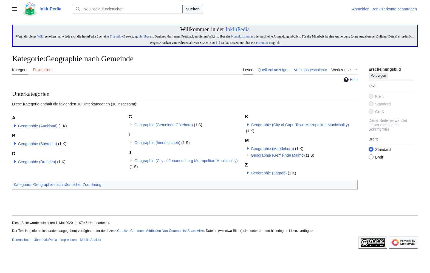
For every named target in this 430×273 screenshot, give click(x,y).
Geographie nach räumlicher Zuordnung (67, 184)
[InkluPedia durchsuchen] (128, 9)
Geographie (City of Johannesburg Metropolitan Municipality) (186, 161)
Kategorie (22, 184)
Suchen (193, 9)
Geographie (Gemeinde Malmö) (278, 155)
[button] (15, 126)
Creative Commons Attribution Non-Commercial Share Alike (160, 231)
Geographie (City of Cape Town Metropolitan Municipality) (300, 125)
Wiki (40, 36)
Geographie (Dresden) (37, 162)
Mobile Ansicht (90, 240)
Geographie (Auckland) (37, 126)
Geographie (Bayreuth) (37, 144)
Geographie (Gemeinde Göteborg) (163, 125)
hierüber (143, 36)
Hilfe (350, 79)
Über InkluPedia (45, 240)
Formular (262, 43)
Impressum (68, 240)
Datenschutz (21, 240)
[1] (218, 43)
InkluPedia (237, 29)
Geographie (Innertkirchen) (157, 142)
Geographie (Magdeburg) (272, 148)
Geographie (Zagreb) (269, 173)
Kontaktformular (242, 36)
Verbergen (378, 76)
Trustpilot (116, 36)
